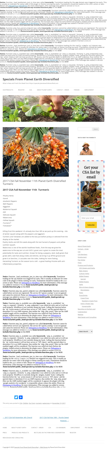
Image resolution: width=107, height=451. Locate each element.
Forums (77, 89)
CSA (30, 89)
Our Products (8, 89)
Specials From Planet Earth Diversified (31, 79)
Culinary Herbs (84, 273)
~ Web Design (43, 447)
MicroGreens (85, 289)
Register (21, 89)
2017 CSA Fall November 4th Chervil (17, 417)
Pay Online (81, 259)
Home (5, 427)
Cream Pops (85, 298)
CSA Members (82, 254)
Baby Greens (83, 270)
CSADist (25, 403)
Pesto (81, 292)
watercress (46, 403)
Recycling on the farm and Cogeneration (49, 432)
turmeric (39, 403)
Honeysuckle (86, 306)
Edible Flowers (84, 276)
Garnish (83, 279)
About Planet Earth (44, 89)
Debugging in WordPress (17, 5)
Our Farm (32, 403)
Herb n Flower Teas (87, 303)
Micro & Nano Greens (86, 287)
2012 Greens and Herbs (87, 268)
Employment (89, 89)
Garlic (81, 284)
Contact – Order (63, 89)
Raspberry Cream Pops (89, 300)
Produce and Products (85, 265)
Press (79, 262)
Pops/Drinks (83, 295)
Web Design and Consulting (87, 317)
